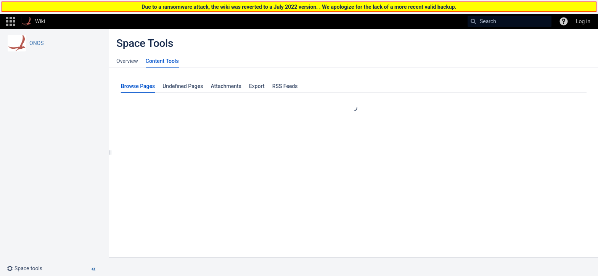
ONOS (36, 43)
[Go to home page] (33, 21)
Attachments (226, 86)
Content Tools (162, 61)
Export (257, 86)
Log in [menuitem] (583, 21)
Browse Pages (138, 86)
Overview (127, 61)
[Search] (473, 21)
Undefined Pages (182, 86)
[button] (11, 21)
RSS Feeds (285, 86)
